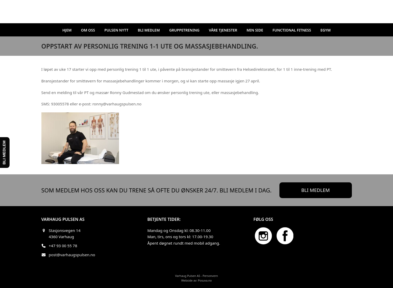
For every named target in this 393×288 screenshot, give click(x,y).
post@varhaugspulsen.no (72, 254)
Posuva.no (205, 280)
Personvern (210, 276)
